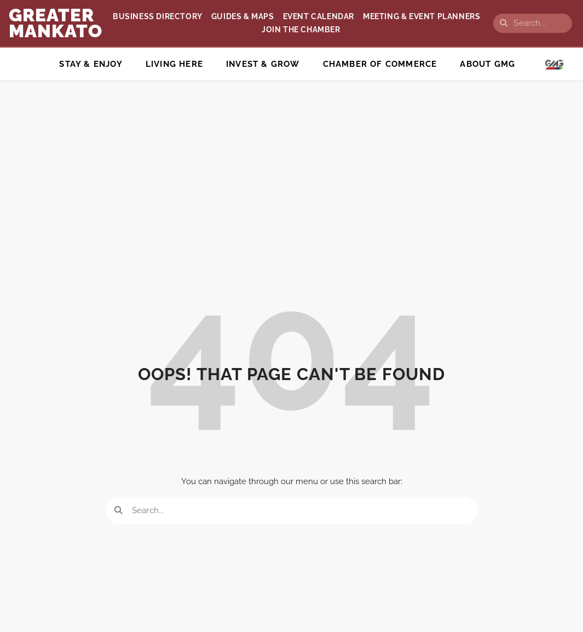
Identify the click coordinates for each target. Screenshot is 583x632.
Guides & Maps (242, 16)
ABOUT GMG (487, 64)
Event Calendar (318, 16)
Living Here (174, 64)
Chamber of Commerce (380, 64)
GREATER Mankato (55, 23)
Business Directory (158, 16)
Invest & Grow (263, 64)
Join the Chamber (301, 29)
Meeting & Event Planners (421, 16)
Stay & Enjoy (90, 64)
